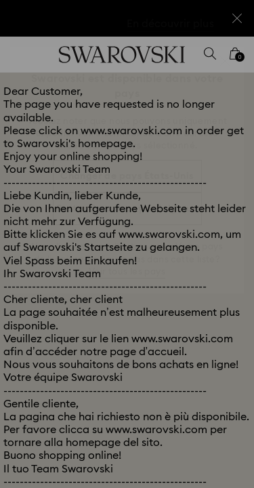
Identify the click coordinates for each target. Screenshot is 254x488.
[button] (225, 61)
